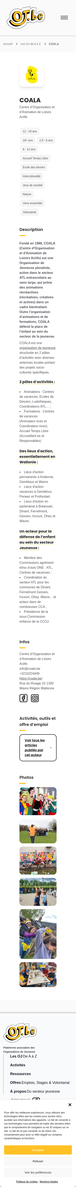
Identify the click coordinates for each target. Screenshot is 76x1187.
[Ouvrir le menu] (64, 17)
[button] (70, 1105)
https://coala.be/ (30, 678)
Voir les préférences (38, 1172)
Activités (17, 1065)
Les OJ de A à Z (30, 44)
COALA (54, 44)
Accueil (7, 44)
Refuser (38, 1161)
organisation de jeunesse (37, 348)
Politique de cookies (27, 1181)
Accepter (38, 1150)
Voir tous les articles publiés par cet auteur (35, 747)
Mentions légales (49, 1181)
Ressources (20, 1074)
